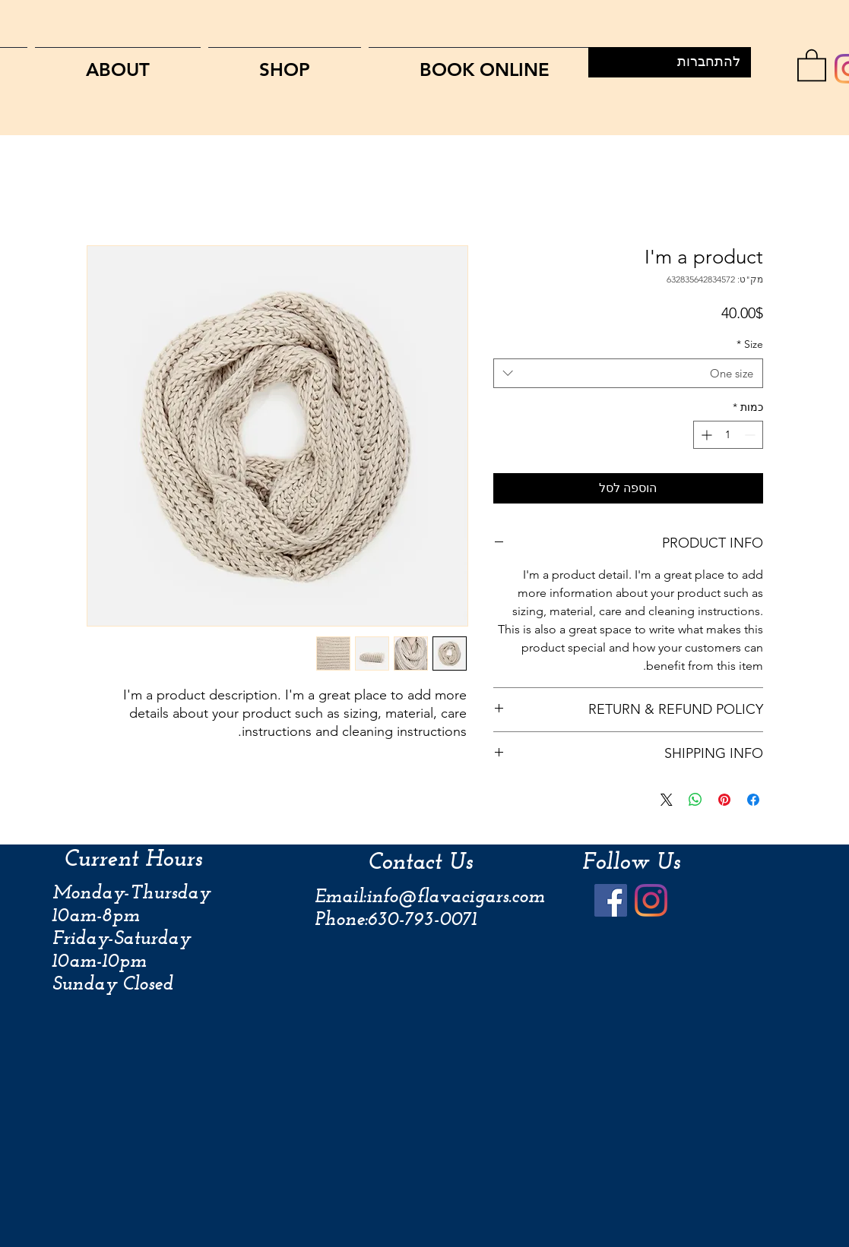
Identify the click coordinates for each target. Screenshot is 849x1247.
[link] (811, 64)
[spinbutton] (728, 434)
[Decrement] (751, 434)
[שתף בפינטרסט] (724, 800)
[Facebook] (610, 900)
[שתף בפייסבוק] (753, 800)
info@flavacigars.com (455, 897)
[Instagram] (651, 900)
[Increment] (704, 434)
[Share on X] (666, 800)
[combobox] (628, 373)
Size (750, 344)
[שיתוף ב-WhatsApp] (695, 800)
